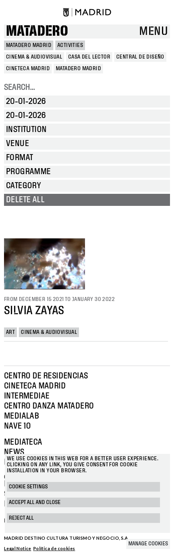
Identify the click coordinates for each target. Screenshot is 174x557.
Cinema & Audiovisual (49, 332)
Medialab (21, 416)
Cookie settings (28, 487)
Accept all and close (35, 502)
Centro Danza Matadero (49, 406)
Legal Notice (17, 548)
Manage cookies (148, 544)
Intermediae (26, 396)
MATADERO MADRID (28, 45)
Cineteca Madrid (35, 386)
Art (10, 332)
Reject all (21, 518)
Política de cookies (54, 548)
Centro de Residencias (46, 376)
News (14, 452)
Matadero (37, 31)
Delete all (25, 200)
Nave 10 (17, 426)
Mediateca (23, 442)
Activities (70, 45)
